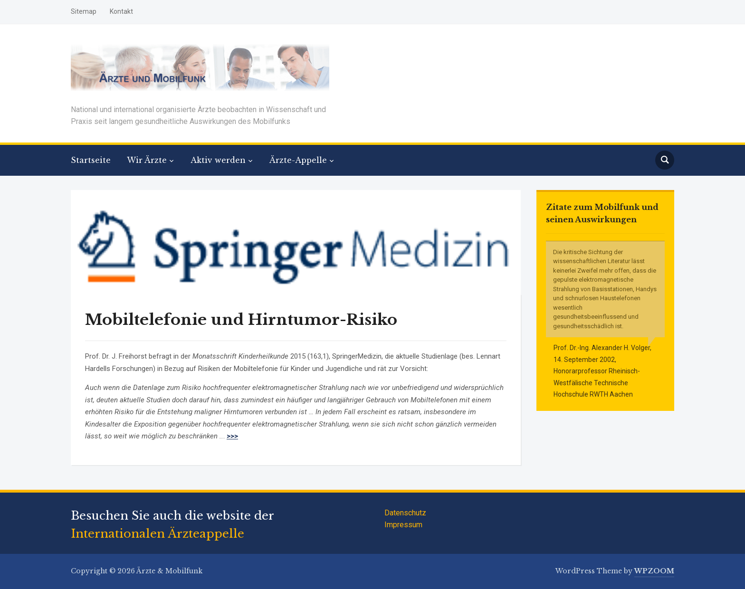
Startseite (91, 160)
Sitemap (83, 11)
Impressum (403, 524)
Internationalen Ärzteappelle (157, 534)
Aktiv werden (218, 160)
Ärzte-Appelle (298, 160)
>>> (232, 436)
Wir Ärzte (147, 160)
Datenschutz (405, 512)
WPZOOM (654, 571)
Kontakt (121, 11)
